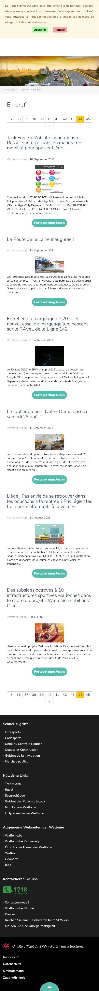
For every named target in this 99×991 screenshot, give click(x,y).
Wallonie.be (13, 835)
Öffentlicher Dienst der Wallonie (28, 847)
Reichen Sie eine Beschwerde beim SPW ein (37, 920)
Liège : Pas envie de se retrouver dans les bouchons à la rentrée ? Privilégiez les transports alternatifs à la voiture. (49, 501)
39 (42, 119)
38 (34, 119)
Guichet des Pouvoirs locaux (25, 801)
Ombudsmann (13, 971)
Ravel (9, 790)
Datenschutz (12, 964)
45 (88, 119)
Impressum (11, 957)
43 (73, 119)
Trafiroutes (13, 784)
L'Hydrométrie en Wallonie (24, 813)
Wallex (10, 853)
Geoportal (12, 859)
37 (26, 119)
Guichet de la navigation (22, 756)
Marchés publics (16, 761)
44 (80, 119)
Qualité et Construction (21, 750)
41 (57, 119)
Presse (10, 914)
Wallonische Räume (19, 908)
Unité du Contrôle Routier (23, 744)
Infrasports (13, 732)
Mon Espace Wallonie (20, 807)
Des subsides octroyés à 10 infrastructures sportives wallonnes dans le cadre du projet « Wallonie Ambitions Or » (49, 598)
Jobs (8, 865)
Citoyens (24, 89)
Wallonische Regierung (22, 841)
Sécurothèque (15, 796)
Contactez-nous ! (17, 902)
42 (65, 119)
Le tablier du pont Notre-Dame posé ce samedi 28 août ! (48, 414)
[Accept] (40, 30)
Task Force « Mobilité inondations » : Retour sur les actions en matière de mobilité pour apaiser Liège (44, 143)
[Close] (60, 30)
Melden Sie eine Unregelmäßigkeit (30, 926)
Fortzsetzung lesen (49, 223)
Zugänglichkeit (14, 978)
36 (19, 119)
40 (49, 119)
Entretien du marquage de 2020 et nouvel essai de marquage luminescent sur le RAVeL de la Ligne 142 (47, 323)
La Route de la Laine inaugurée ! (40, 239)
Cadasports (13, 738)
